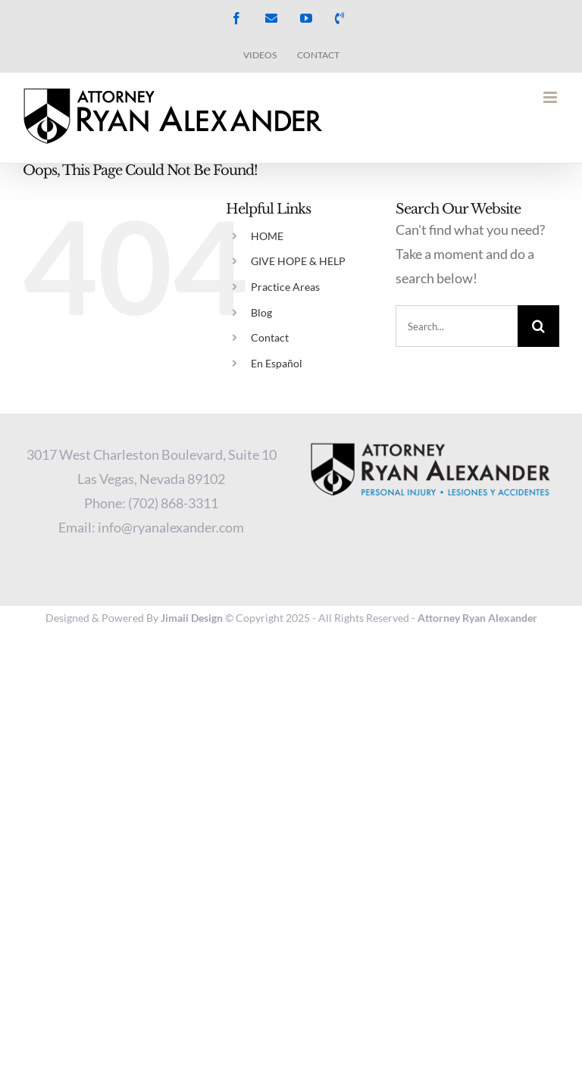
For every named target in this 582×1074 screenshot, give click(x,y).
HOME (267, 235)
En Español (276, 363)
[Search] (538, 326)
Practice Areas (285, 286)
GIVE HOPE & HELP (298, 260)
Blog (261, 312)
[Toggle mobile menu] (551, 97)
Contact (270, 337)
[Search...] (457, 326)
